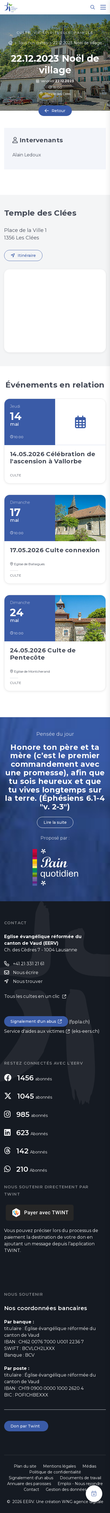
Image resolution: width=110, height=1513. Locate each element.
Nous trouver (28, 981)
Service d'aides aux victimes (34, 1031)
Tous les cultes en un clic (32, 996)
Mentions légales (59, 1466)
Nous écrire (25, 972)
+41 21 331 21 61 (28, 963)
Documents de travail (80, 1477)
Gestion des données (66, 1489)
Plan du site (25, 1466)
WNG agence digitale (82, 1501)
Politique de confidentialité (55, 1472)
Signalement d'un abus (33, 1021)
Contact (31, 1489)
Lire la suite (55, 822)
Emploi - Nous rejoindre (80, 1483)
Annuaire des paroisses (29, 1483)
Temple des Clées (55, 94)
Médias (89, 1466)
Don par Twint (26, 1426)
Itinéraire (27, 255)
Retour (58, 110)
